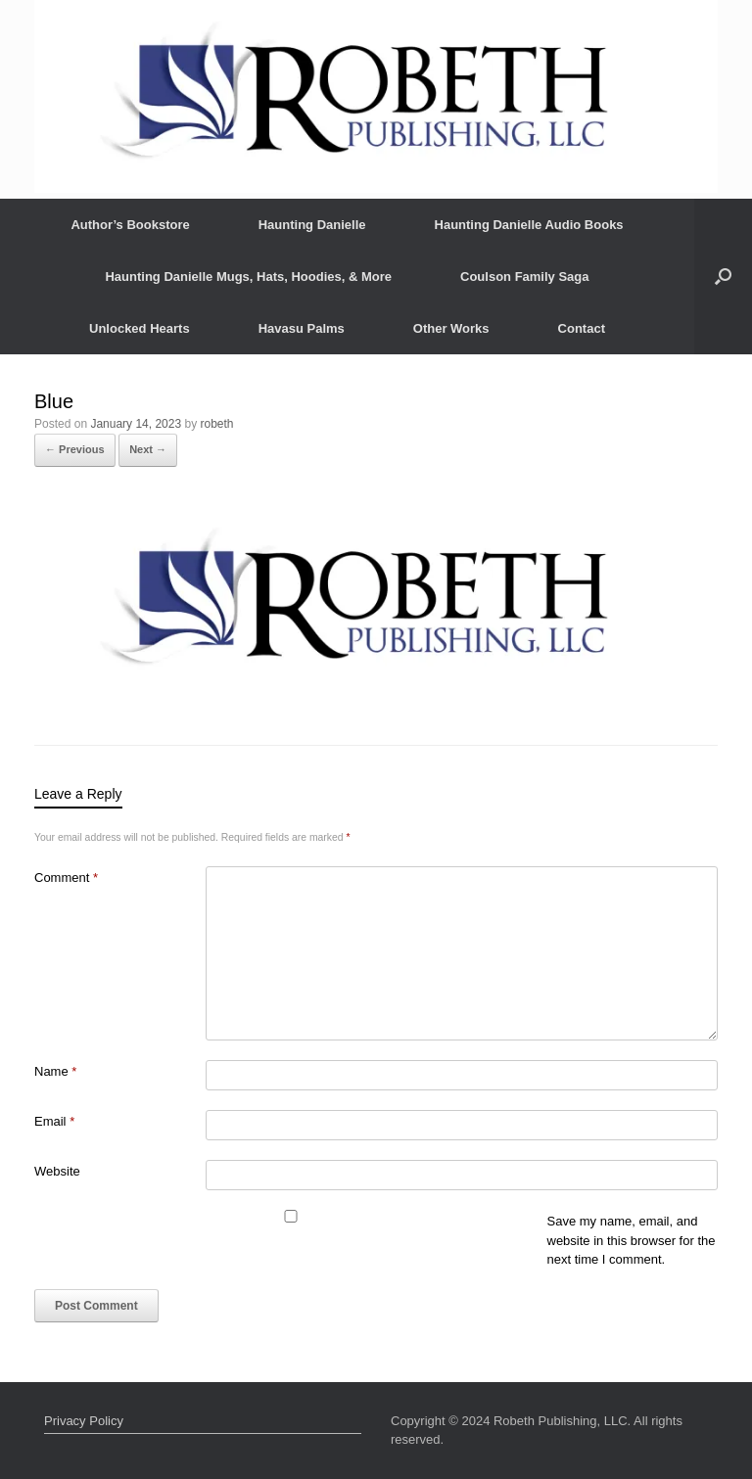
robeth (217, 424)
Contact (581, 328)
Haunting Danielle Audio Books (529, 224)
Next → (147, 449)
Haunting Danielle (312, 224)
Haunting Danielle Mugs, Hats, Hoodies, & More (248, 276)
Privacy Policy (83, 1420)
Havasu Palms (301, 328)
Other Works (451, 328)
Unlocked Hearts (139, 328)
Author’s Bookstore (129, 224)
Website (57, 1171)
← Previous (75, 449)
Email (54, 1121)
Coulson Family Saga (524, 276)
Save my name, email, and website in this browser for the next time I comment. (631, 1240)
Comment (66, 877)
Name (55, 1071)
